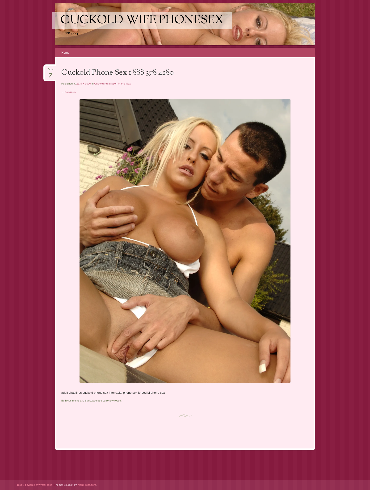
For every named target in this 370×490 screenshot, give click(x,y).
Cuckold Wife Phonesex (142, 20)
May (51, 71)
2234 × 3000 (83, 83)
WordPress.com (86, 484)
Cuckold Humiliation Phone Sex (112, 83)
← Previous (68, 92)
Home (65, 52)
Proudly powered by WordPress (34, 484)
